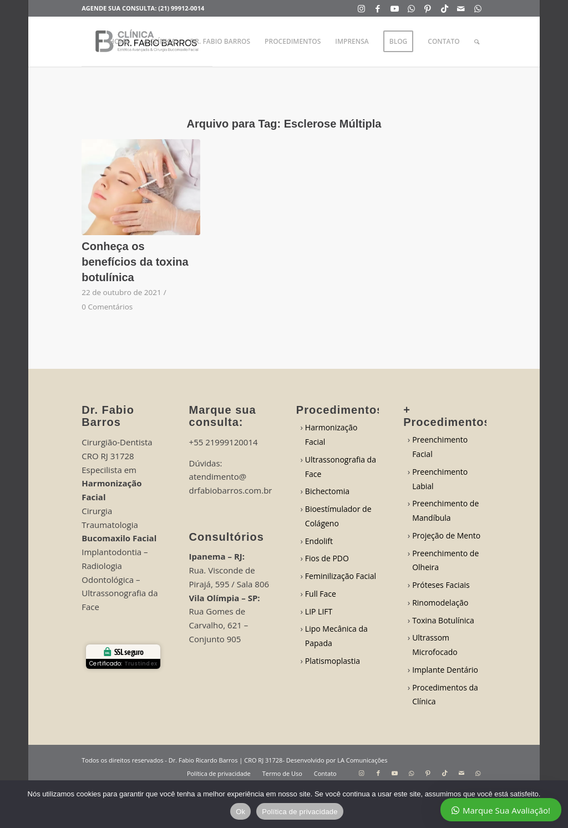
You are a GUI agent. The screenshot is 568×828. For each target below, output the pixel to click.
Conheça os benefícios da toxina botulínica (135, 261)
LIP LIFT (318, 611)
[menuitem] (119, 42)
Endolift (319, 541)
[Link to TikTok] (445, 8)
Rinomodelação (440, 602)
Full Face (320, 593)
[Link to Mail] (461, 8)
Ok (240, 811)
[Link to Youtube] (395, 8)
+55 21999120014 (223, 442)
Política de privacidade (300, 811)
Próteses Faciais (441, 585)
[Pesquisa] (476, 42)
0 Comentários (107, 307)
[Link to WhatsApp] (411, 8)
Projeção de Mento (446, 535)
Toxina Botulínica (443, 620)
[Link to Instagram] (361, 8)
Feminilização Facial (340, 576)
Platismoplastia (332, 661)
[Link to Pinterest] (428, 8)
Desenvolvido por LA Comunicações (337, 760)
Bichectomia (327, 491)
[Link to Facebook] (378, 8)
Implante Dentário (445, 669)
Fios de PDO (327, 558)
